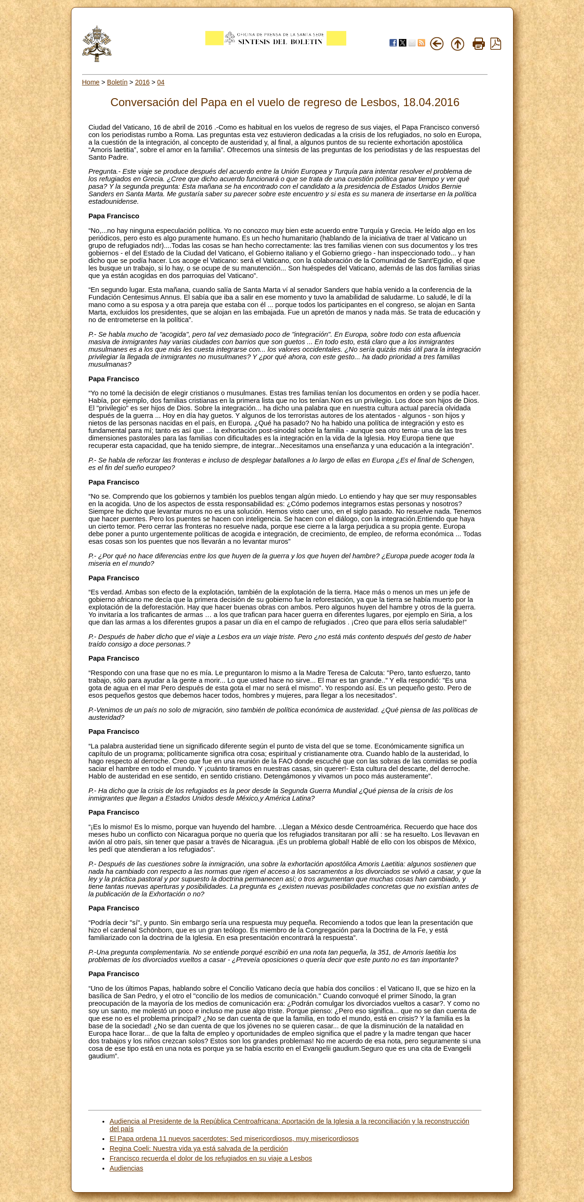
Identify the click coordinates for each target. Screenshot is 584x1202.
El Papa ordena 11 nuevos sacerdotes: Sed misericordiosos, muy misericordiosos (233, 1138)
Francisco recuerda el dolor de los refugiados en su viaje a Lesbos (210, 1158)
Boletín (117, 82)
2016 (142, 82)
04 (161, 82)
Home (91, 82)
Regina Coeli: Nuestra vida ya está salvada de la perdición (198, 1148)
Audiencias (126, 1168)
